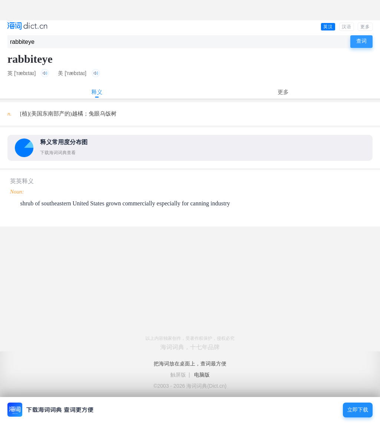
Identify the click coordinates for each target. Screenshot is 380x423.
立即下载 (357, 410)
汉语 (346, 26)
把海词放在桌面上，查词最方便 (190, 364)
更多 (365, 26)
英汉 (328, 26)
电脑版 (202, 375)
